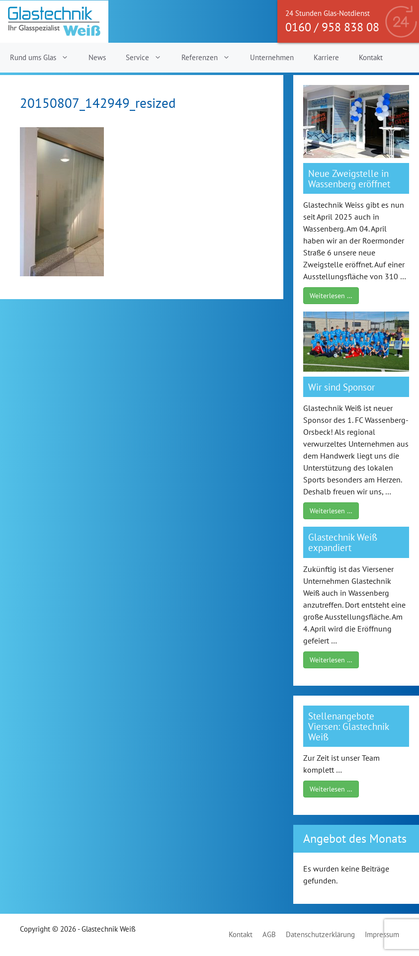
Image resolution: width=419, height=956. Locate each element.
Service (148, 58)
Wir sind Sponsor (341, 387)
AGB (269, 934)
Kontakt (371, 57)
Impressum (382, 934)
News (97, 57)
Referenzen (210, 58)
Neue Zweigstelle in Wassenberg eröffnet (349, 178)
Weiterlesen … (331, 295)
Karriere (326, 57)
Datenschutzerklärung (320, 934)
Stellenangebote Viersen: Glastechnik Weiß (348, 726)
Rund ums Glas (44, 58)
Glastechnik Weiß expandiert (342, 542)
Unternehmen (272, 57)
